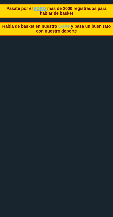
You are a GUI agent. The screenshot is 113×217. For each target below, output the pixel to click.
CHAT (64, 26)
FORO (40, 8)
